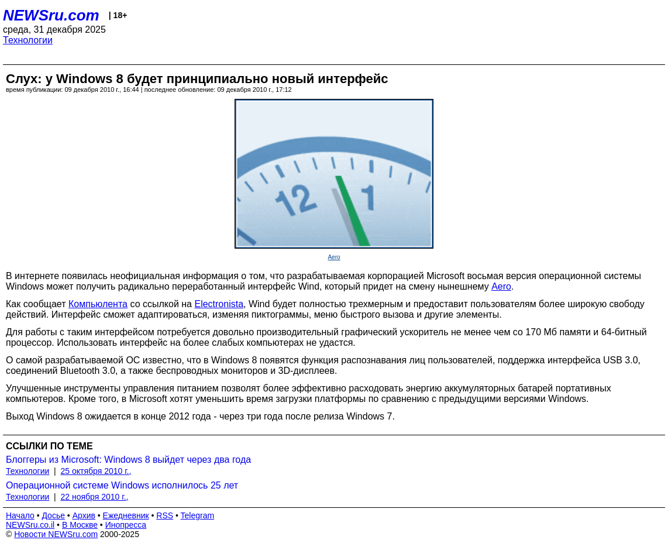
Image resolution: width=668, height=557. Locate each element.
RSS (164, 515)
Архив (84, 515)
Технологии (28, 40)
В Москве (80, 525)
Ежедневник (126, 515)
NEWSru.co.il (30, 525)
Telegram (198, 515)
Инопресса (126, 525)
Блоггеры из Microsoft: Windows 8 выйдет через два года (128, 460)
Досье (53, 515)
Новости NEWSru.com (56, 534)
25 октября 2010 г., (96, 471)
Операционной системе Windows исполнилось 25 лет (122, 485)
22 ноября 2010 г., (95, 496)
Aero (334, 257)
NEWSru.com (51, 15)
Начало (20, 515)
